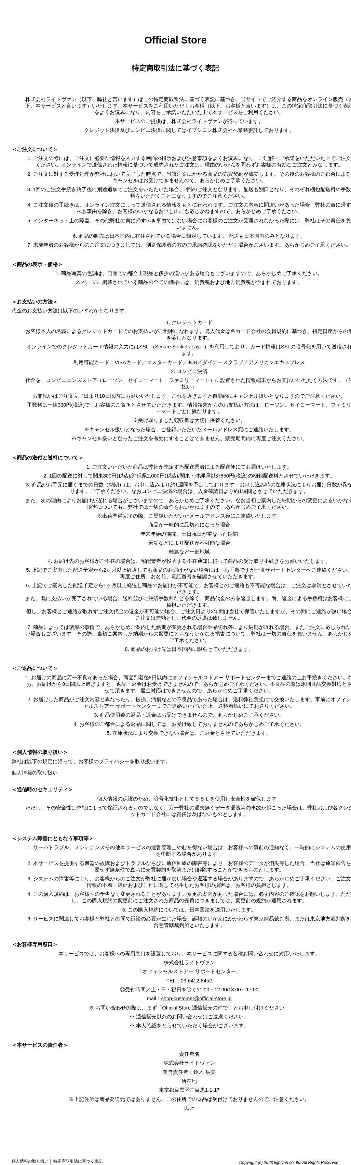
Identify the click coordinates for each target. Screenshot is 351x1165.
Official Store (175, 40)
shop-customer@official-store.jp (196, 998)
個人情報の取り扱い (35, 773)
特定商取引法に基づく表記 (78, 1161)
